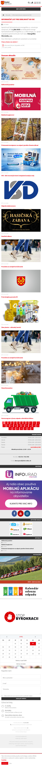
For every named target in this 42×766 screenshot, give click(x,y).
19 (26, 426)
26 (21, 429)
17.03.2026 (5, 173)
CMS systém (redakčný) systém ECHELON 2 (18, 741)
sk (35, 2)
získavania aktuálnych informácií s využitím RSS (21, 724)
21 (34, 426)
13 (4, 426)
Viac (10, 763)
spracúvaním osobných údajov (24, 696)
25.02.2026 (5, 203)
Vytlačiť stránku (24, 728)
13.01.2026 (5, 324)
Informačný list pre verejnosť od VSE (21, 15)
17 (19, 426)
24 (14, 429)
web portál (30, 741)
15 (11, 426)
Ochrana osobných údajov (21, 731)
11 (34, 423)
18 (23, 426)
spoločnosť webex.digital (21, 745)
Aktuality (8, 15)
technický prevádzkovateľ (21, 736)
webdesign (17, 738)
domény (22, 743)
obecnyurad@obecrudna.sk (23, 460)
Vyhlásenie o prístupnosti (17, 730)
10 (31, 423)
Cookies (3, 760)
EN (39, 2)
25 (17, 429)
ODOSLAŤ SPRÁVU (21, 698)
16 (15, 426)
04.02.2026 (5, 294)
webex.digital (24, 738)
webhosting (11, 743)
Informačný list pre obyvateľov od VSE (14, 45)
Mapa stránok (17, 728)
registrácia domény (29, 743)
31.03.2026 (5, 81)
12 (38, 423)
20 (30, 426)
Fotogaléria (37, 554)
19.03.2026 (5, 142)
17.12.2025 (5, 415)
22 (38, 426)
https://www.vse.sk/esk (9, 42)
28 (29, 429)
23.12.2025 (5, 355)
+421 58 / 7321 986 (23, 457)
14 (8, 426)
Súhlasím (4, 763)
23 (10, 429)
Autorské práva (27, 730)
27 (25, 429)
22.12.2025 (5, 385)
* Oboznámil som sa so (16, 696)
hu (37, 2)
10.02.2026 (5, 264)
